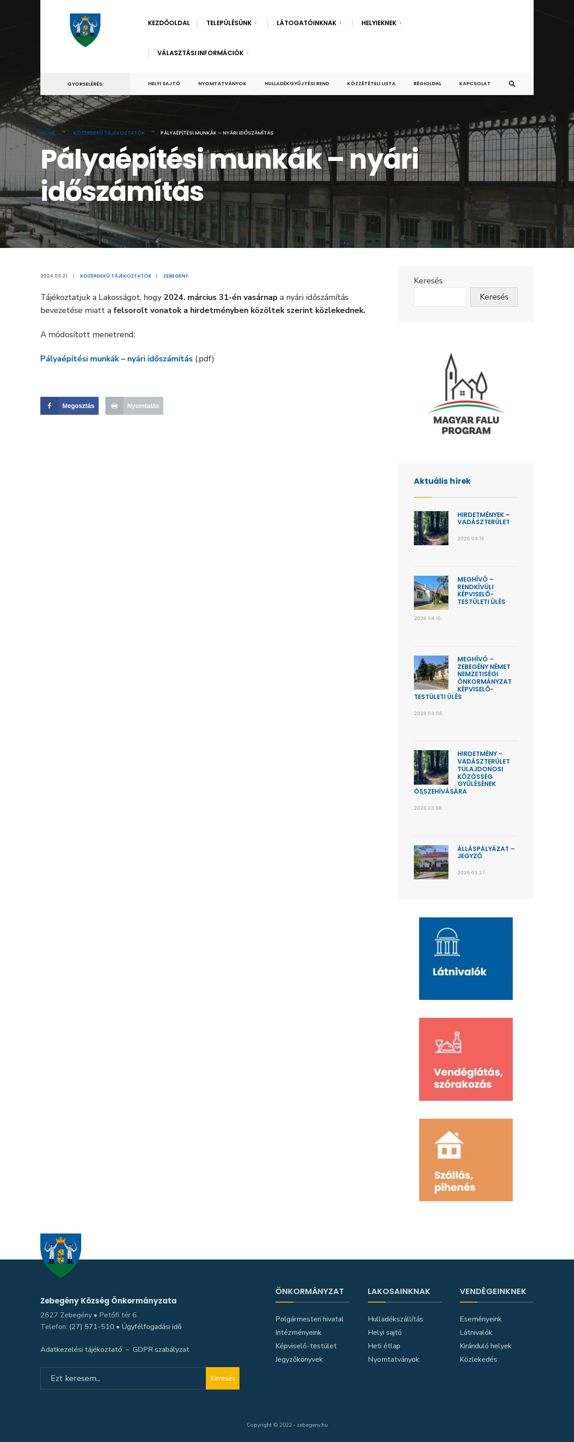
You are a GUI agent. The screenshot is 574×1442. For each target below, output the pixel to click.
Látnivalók (476, 1333)
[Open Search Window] (512, 84)
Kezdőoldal (169, 22)
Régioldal (427, 83)
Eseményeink (481, 1319)
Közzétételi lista (371, 83)
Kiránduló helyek (486, 1346)
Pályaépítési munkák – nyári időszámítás (116, 358)
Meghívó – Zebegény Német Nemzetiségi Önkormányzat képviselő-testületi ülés (463, 678)
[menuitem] (232, 21)
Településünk (229, 22)
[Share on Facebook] (69, 406)
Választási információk (200, 52)
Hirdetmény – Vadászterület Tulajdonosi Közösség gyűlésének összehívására (462, 772)
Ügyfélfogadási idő (152, 1326)
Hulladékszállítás (395, 1319)
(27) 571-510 (91, 1326)
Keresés (428, 280)
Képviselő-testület (306, 1346)
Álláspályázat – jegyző (486, 852)
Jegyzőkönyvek (299, 1359)
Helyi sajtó (164, 83)
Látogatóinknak (306, 22)
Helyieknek (378, 22)
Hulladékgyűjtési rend (297, 83)
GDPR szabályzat (161, 1349)
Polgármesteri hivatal (309, 1319)
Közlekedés (478, 1359)
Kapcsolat (475, 83)
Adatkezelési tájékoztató (81, 1349)
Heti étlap (384, 1346)
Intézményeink (298, 1333)
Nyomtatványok (222, 83)
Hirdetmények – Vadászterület (483, 518)
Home (48, 132)
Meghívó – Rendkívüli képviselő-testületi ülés (481, 590)
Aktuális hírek (443, 480)
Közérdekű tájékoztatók (109, 132)
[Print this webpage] (134, 406)
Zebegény (175, 275)
